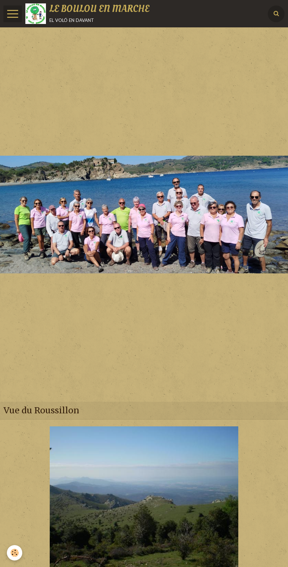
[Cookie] (14, 552)
